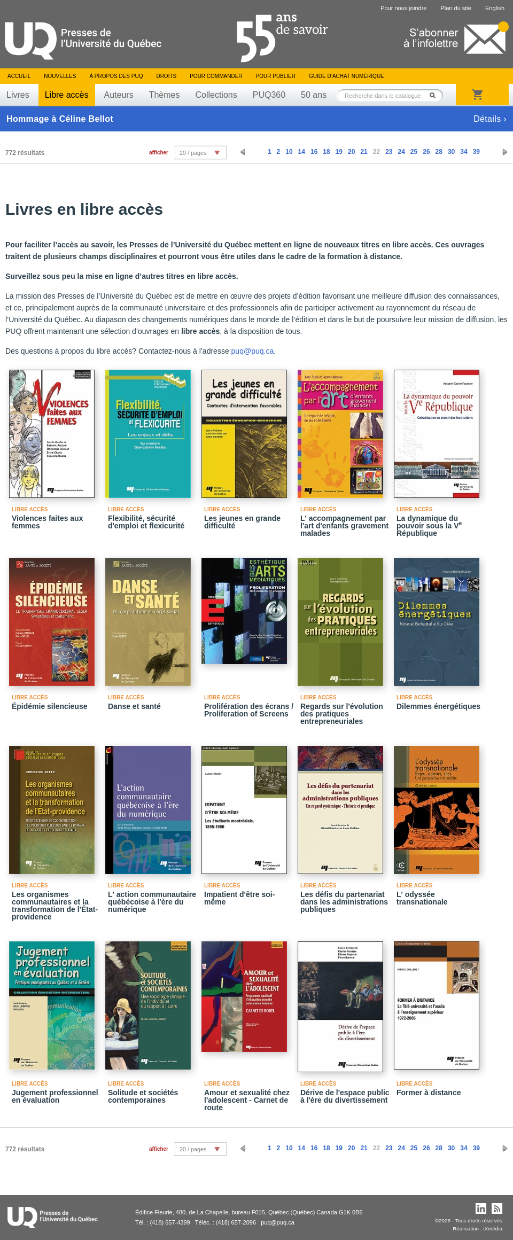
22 (376, 152)
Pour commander (216, 76)
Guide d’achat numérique (346, 76)
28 (439, 152)
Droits (166, 76)
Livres (17, 94)
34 (463, 152)
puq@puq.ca (252, 351)
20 (351, 152)
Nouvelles (60, 76)
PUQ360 (269, 94)
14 (301, 152)
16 (313, 152)
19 (339, 152)
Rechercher (436, 95)
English (494, 8)
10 (288, 152)
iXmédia (492, 1228)
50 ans (314, 94)
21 (363, 152)
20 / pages (193, 153)
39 (476, 152)
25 (413, 152)
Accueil (18, 76)
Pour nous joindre (403, 8)
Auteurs (119, 94)
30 (451, 152)
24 (401, 152)
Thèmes (164, 94)
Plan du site (455, 8)
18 (326, 152)
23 (388, 152)
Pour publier (276, 76)
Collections (216, 94)
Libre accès (67, 94)
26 (426, 152)
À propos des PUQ (116, 76)
